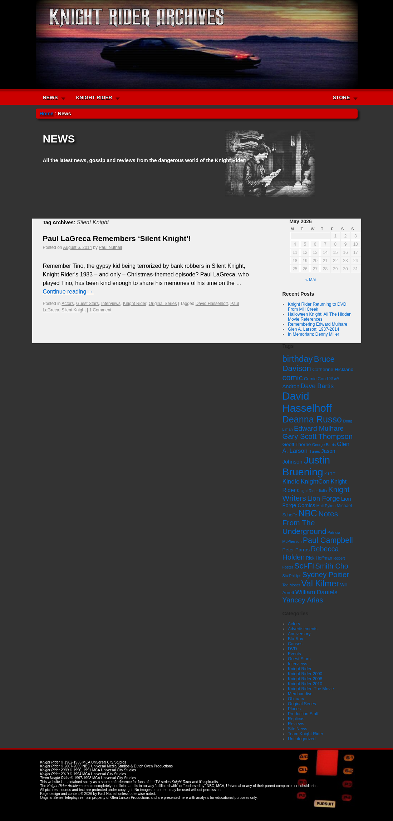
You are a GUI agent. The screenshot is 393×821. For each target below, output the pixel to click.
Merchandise (300, 693)
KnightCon (315, 481)
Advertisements (303, 628)
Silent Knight (73, 309)
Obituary (296, 698)
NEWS (50, 97)
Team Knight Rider (305, 733)
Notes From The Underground (310, 522)
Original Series (163, 303)
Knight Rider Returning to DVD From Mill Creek (317, 307)
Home (47, 113)
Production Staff (303, 713)
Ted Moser (291, 585)
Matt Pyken (325, 506)
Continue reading (68, 292)
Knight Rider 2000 (305, 673)
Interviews (111, 303)
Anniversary (299, 633)
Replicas (296, 718)
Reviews (296, 723)
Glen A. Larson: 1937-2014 (313, 329)
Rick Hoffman (319, 558)
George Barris (324, 444)
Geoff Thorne (297, 444)
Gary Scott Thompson (318, 436)
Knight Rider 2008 (305, 678)
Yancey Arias (303, 600)
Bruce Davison (309, 364)
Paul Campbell (328, 540)
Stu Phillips (292, 576)
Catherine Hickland (332, 369)
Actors (68, 303)
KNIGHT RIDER (94, 97)
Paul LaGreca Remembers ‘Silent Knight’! (117, 238)
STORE (341, 97)
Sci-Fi (304, 565)
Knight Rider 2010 (305, 683)
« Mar (310, 279)
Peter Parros (296, 549)
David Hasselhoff (212, 303)
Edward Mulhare (319, 428)
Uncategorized (301, 738)
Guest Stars (87, 303)
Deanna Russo (312, 419)
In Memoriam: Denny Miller (313, 334)
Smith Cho (331, 566)
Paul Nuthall (110, 247)
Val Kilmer (320, 583)
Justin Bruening (306, 465)
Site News (297, 728)
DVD (292, 648)
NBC (307, 513)
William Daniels (316, 592)
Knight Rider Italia (312, 491)
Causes (295, 643)
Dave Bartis (317, 386)
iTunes (314, 451)
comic (293, 377)
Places (294, 708)
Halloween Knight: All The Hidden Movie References (320, 317)
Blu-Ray (295, 638)
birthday (298, 359)
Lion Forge (323, 498)
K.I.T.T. (330, 474)
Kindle (291, 481)
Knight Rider (134, 303)
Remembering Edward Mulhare (317, 324)
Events (294, 653)
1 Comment (100, 309)
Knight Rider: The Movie (311, 688)
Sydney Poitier (326, 575)
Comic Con (315, 378)
